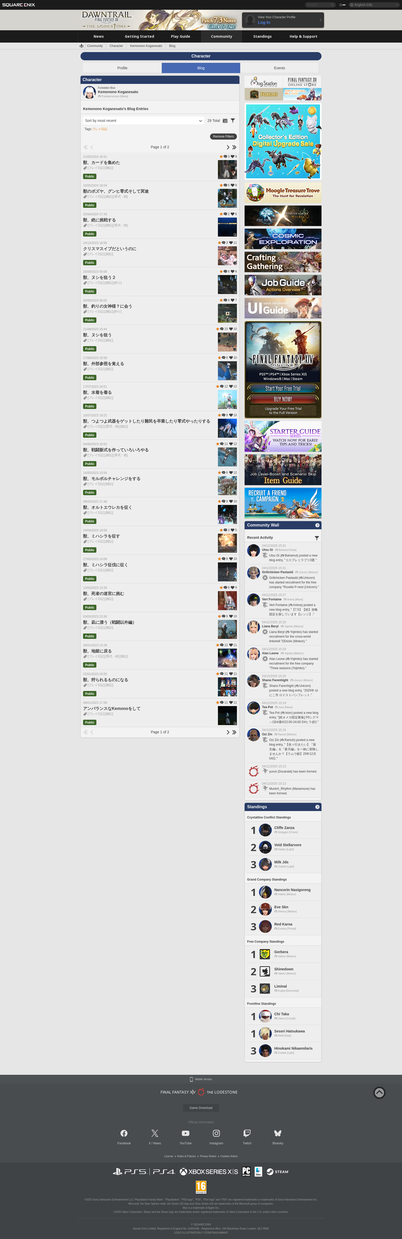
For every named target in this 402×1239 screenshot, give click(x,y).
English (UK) (363, 5)
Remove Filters (223, 136)
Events (279, 68)
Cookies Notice (229, 1156)
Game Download (200, 1108)
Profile (122, 68)
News (157, 1143)
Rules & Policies (186, 1156)
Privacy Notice (208, 1156)
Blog (201, 68)
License (168, 1156)
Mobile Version (203, 1079)
